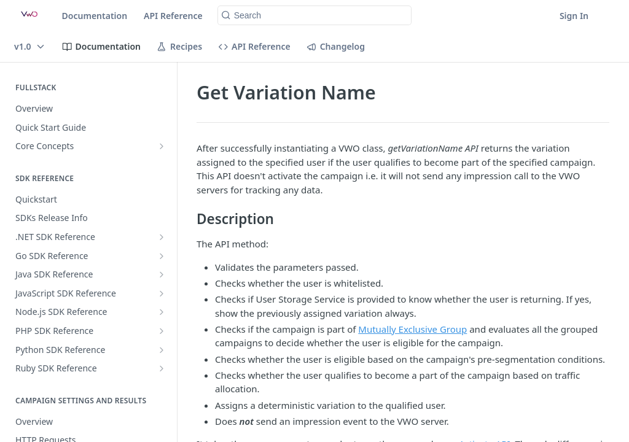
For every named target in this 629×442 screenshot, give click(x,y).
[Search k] (315, 15)
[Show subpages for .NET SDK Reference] (161, 237)
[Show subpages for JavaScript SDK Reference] (161, 293)
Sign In (574, 15)
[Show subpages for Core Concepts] (161, 146)
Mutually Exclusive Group (412, 329)
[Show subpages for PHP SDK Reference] (161, 331)
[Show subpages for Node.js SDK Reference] (161, 312)
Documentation (95, 15)
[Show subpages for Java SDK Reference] (161, 274)
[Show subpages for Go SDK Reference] (161, 256)
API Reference (173, 15)
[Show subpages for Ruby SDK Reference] (161, 368)
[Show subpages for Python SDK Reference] (161, 350)
